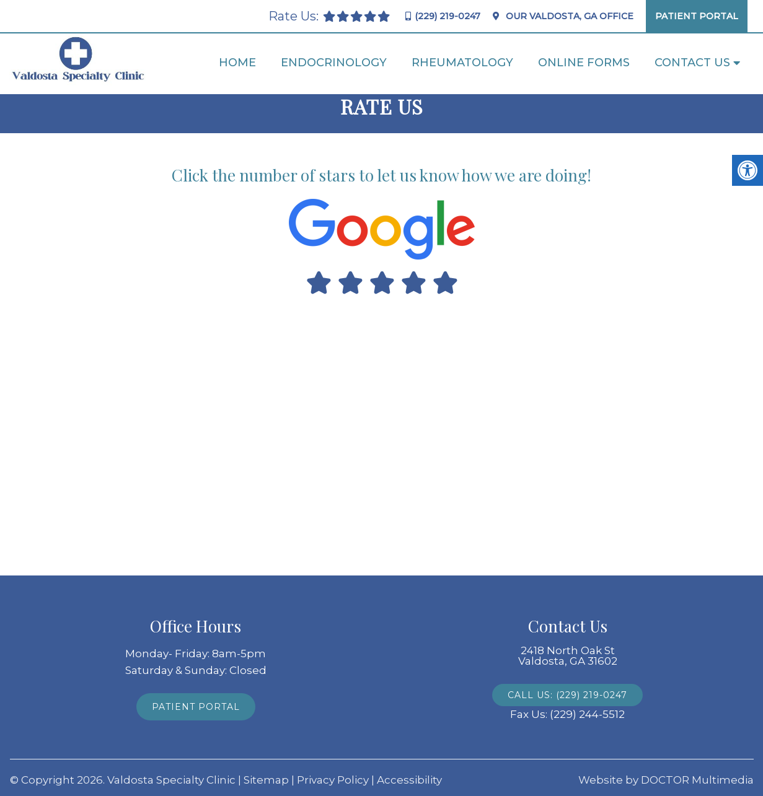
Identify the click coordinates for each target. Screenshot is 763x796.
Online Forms (584, 62)
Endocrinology (334, 62)
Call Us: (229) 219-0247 (567, 695)
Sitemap (266, 780)
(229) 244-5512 (587, 714)
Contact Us (692, 62)
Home (237, 62)
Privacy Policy (333, 780)
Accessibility (409, 780)
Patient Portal (696, 16)
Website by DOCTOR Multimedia (666, 780)
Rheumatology (462, 62)
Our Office (568, 16)
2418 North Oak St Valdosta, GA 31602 (567, 656)
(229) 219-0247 (447, 16)
